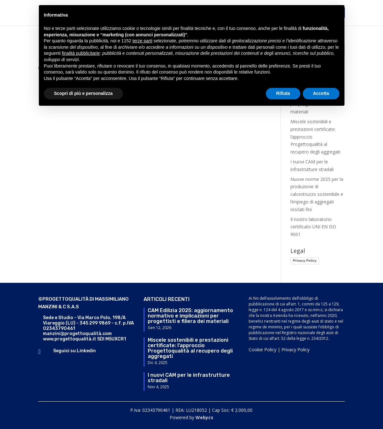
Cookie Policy (262, 350)
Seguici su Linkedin (74, 351)
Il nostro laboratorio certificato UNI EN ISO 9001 (313, 227)
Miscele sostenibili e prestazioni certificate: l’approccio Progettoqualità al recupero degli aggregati (190, 348)
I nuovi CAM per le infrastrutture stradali (189, 377)
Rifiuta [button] (283, 93)
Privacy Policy (305, 260)
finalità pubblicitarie (81, 53)
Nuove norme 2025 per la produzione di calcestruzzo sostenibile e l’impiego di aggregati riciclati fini (316, 194)
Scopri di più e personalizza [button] (83, 93)
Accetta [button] (321, 93)
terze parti (142, 40)
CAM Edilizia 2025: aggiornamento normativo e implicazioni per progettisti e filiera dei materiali (190, 315)
